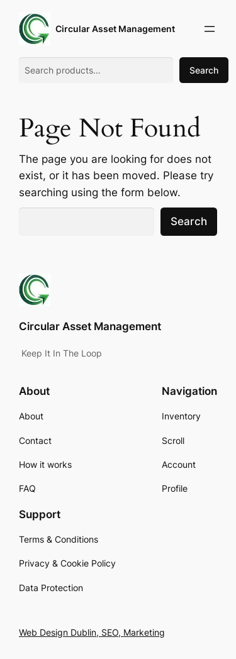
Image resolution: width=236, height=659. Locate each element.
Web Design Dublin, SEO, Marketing (92, 632)
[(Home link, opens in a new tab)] (34, 29)
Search (203, 70)
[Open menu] (209, 28)
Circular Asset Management (115, 28)
